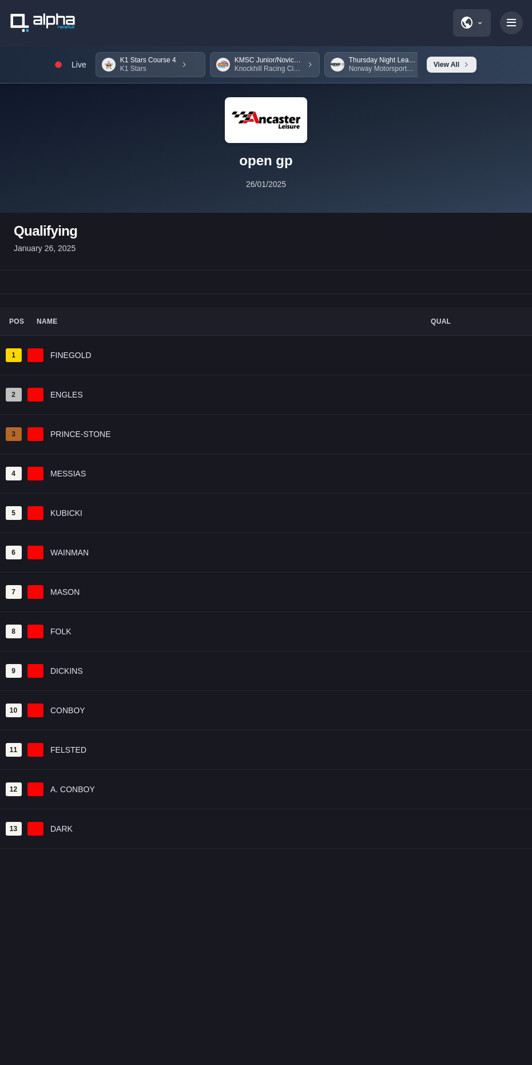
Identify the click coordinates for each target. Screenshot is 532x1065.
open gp (265, 160)
